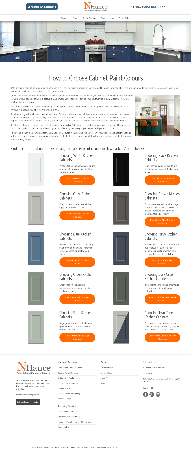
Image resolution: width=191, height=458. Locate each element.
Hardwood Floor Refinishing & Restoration (75, 422)
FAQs (103, 383)
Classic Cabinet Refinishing (69, 393)
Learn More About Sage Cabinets (77, 337)
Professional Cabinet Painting (70, 367)
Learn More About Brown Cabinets (162, 221)
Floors (75, 18)
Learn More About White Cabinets (77, 180)
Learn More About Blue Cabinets (77, 262)
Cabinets (64, 18)
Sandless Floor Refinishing (68, 416)
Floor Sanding (63, 427)
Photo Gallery (124, 18)
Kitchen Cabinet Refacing (68, 383)
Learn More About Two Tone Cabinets (162, 337)
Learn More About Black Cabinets (162, 180)
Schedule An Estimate (27, 402)
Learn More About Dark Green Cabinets (162, 299)
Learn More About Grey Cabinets (77, 215)
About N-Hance (107, 18)
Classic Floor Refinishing (67, 411)
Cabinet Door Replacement (69, 378)
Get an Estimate (89, 18)
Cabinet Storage (64, 399)
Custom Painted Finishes (68, 373)
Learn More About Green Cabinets (77, 299)
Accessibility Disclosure (107, 447)
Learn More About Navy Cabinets (162, 262)
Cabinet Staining (64, 388)
